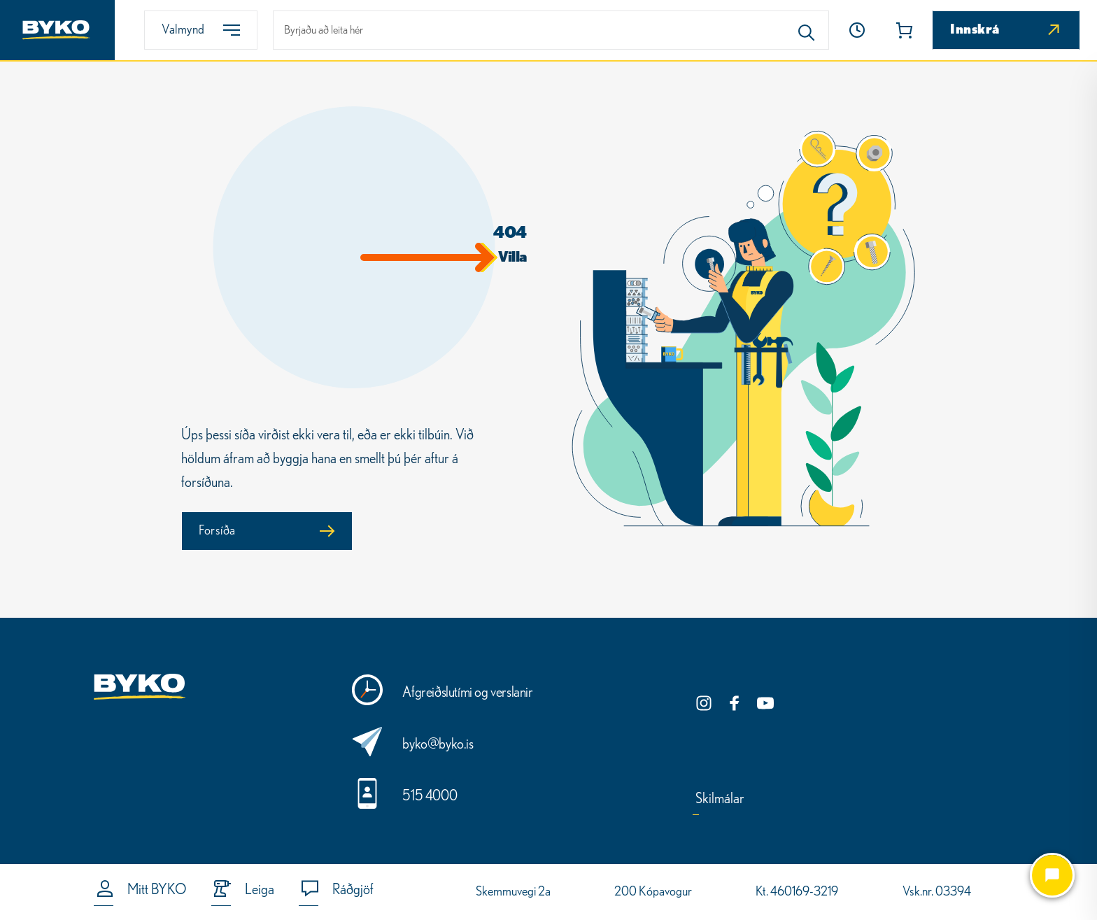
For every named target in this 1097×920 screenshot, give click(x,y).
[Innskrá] (1006, 30)
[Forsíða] (267, 531)
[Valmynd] (200, 30)
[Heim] (57, 30)
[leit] (551, 30)
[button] (857, 30)
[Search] (806, 30)
